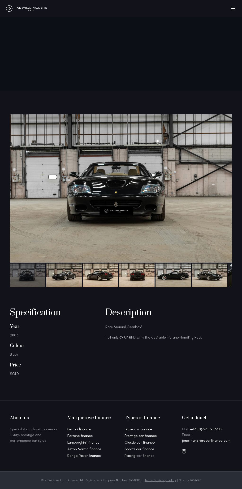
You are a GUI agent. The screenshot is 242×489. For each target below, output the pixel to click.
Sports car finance (139, 449)
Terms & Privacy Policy (160, 480)
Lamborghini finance (83, 442)
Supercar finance (138, 429)
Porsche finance (80, 435)
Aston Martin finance (84, 449)
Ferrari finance (79, 429)
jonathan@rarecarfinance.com (206, 440)
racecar (195, 480)
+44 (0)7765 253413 (206, 429)
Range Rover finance (84, 455)
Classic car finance (140, 442)
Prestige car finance (141, 435)
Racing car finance (140, 455)
